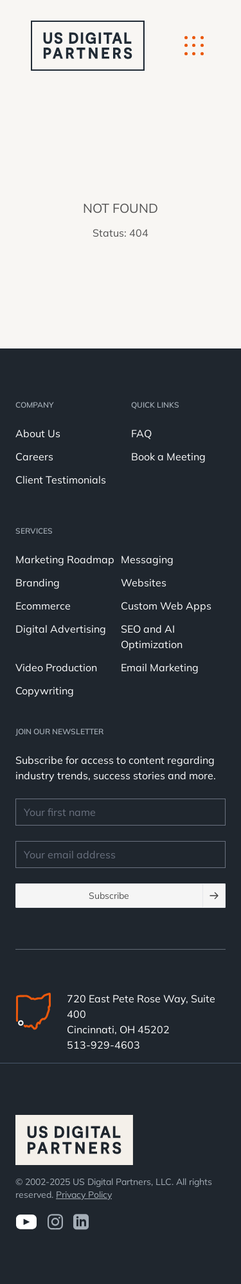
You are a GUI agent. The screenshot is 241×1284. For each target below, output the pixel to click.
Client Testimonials (60, 479)
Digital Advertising (60, 628)
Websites (143, 582)
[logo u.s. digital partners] (88, 46)
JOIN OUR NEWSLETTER (59, 731)
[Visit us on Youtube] (26, 1222)
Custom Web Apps (166, 605)
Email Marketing (160, 667)
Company (34, 405)
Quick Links (155, 405)
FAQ (141, 433)
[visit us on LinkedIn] (81, 1222)
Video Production (56, 667)
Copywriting (44, 690)
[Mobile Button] (194, 45)
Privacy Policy (84, 1194)
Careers (34, 456)
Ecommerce (43, 605)
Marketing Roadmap (64, 559)
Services (34, 531)
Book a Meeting (168, 456)
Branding (37, 582)
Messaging (147, 559)
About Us (37, 433)
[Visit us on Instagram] (55, 1222)
